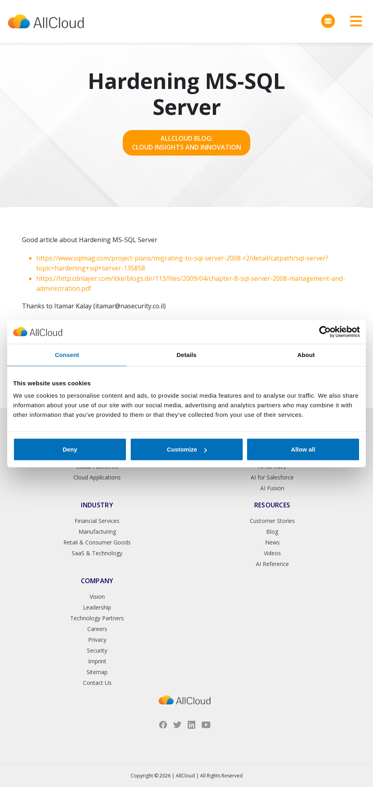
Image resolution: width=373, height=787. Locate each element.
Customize (187, 449)
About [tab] (306, 354)
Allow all (303, 449)
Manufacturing (97, 531)
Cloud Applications (97, 477)
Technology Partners (97, 618)
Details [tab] (186, 354)
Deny (70, 449)
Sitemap (97, 672)
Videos (272, 553)
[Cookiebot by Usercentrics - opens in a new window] (325, 331)
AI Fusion (272, 488)
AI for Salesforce (272, 477)
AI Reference (272, 564)
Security (97, 650)
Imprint (97, 661)
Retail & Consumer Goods (97, 542)
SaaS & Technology (97, 553)
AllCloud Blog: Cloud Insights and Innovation (186, 143)
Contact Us (97, 682)
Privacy (97, 639)
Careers (97, 629)
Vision (97, 596)
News (272, 542)
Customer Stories (272, 521)
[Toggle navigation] (353, 21)
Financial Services (97, 521)
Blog (272, 531)
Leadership (97, 607)
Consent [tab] (67, 354)
